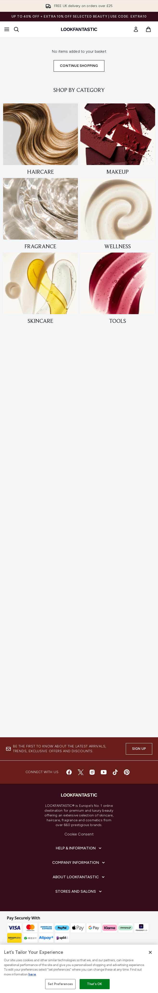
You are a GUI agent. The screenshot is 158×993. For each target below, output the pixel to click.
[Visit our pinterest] (127, 772)
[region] (79, 969)
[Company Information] (79, 862)
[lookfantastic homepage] (79, 29)
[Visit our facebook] (69, 772)
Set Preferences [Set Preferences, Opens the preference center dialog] (60, 984)
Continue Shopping (79, 66)
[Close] (150, 952)
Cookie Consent (79, 834)
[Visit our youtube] (103, 772)
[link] (136, 29)
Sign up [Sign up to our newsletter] (139, 749)
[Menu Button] (7, 29)
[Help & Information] (79, 848)
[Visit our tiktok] (115, 772)
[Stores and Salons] (79, 891)
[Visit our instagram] (92, 772)
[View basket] (148, 29)
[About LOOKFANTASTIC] (79, 877)
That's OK (94, 984)
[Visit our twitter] (80, 772)
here (32, 974)
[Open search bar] (16, 29)
